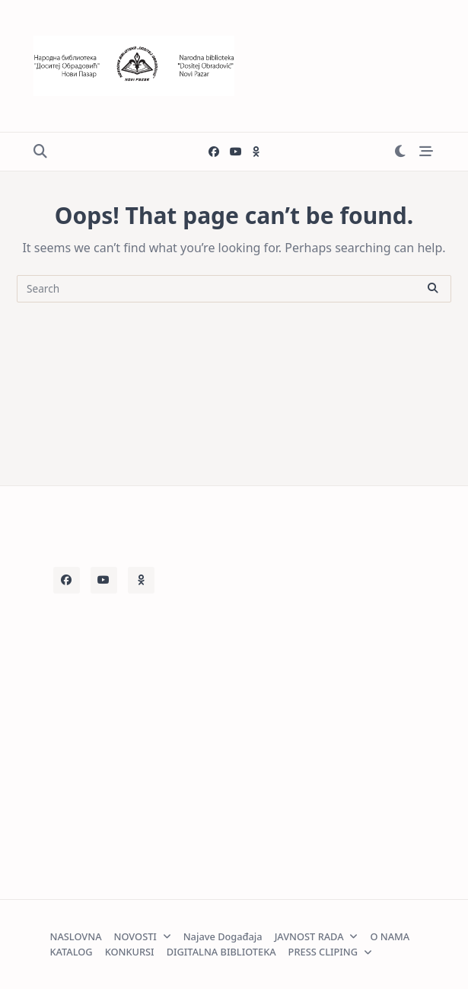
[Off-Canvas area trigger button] (426, 152)
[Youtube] (236, 152)
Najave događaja (223, 936)
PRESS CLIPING (330, 952)
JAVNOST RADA (316, 936)
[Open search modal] (40, 152)
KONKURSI (129, 952)
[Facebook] (214, 152)
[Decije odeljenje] (256, 152)
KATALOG (71, 952)
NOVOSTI (142, 936)
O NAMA (389, 936)
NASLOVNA (76, 936)
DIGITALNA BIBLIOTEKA (221, 952)
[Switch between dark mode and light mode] (400, 152)
